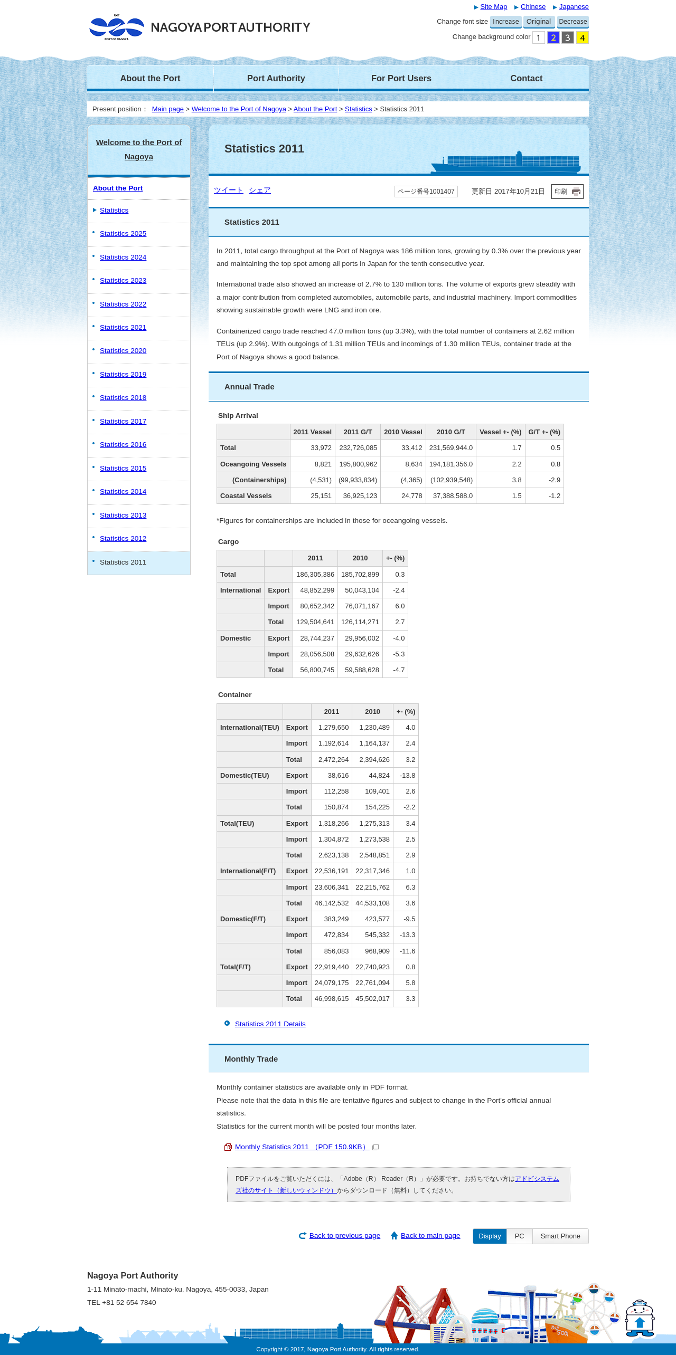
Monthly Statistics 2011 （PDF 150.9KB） (307, 1147)
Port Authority (276, 78)
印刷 (561, 191)
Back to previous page (345, 1235)
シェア (260, 190)
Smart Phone (560, 1236)
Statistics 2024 (123, 257)
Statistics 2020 (123, 351)
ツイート (228, 190)
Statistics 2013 (123, 515)
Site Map (494, 7)
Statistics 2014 (123, 491)
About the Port (150, 78)
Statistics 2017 (123, 421)
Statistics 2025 (123, 233)
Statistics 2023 (123, 280)
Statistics (358, 109)
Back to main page (431, 1235)
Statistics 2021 (123, 327)
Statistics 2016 (123, 445)
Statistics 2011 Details (270, 1024)
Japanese (574, 7)
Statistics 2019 (123, 374)
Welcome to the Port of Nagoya (239, 109)
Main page (168, 109)
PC (519, 1236)
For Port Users (401, 78)
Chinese (533, 7)
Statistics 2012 (123, 538)
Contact (526, 78)
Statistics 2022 (123, 304)
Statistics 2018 (123, 398)
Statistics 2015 (123, 468)
